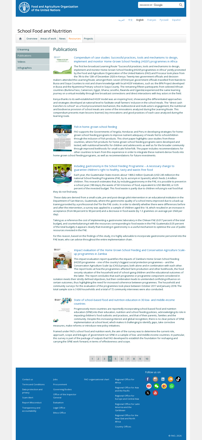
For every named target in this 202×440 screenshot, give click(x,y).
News (62, 38)
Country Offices (123, 426)
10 (146, 358)
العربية (121, 19)
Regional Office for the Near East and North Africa (126, 418)
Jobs (55, 379)
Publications (24, 55)
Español (176, 19)
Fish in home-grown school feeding (95, 127)
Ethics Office (59, 412)
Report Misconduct (32, 402)
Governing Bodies (62, 389)
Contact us (27, 379)
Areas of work (48, 38)
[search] (157, 5)
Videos (21, 61)
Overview (32, 38)
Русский (164, 19)
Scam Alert (27, 397)
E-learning (23, 49)
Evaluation (58, 402)
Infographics (25, 67)
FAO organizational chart (96, 379)
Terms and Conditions (33, 384)
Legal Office (59, 407)
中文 (130, 19)
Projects (88, 38)
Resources (75, 38)
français (151, 19)
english (140, 19)
